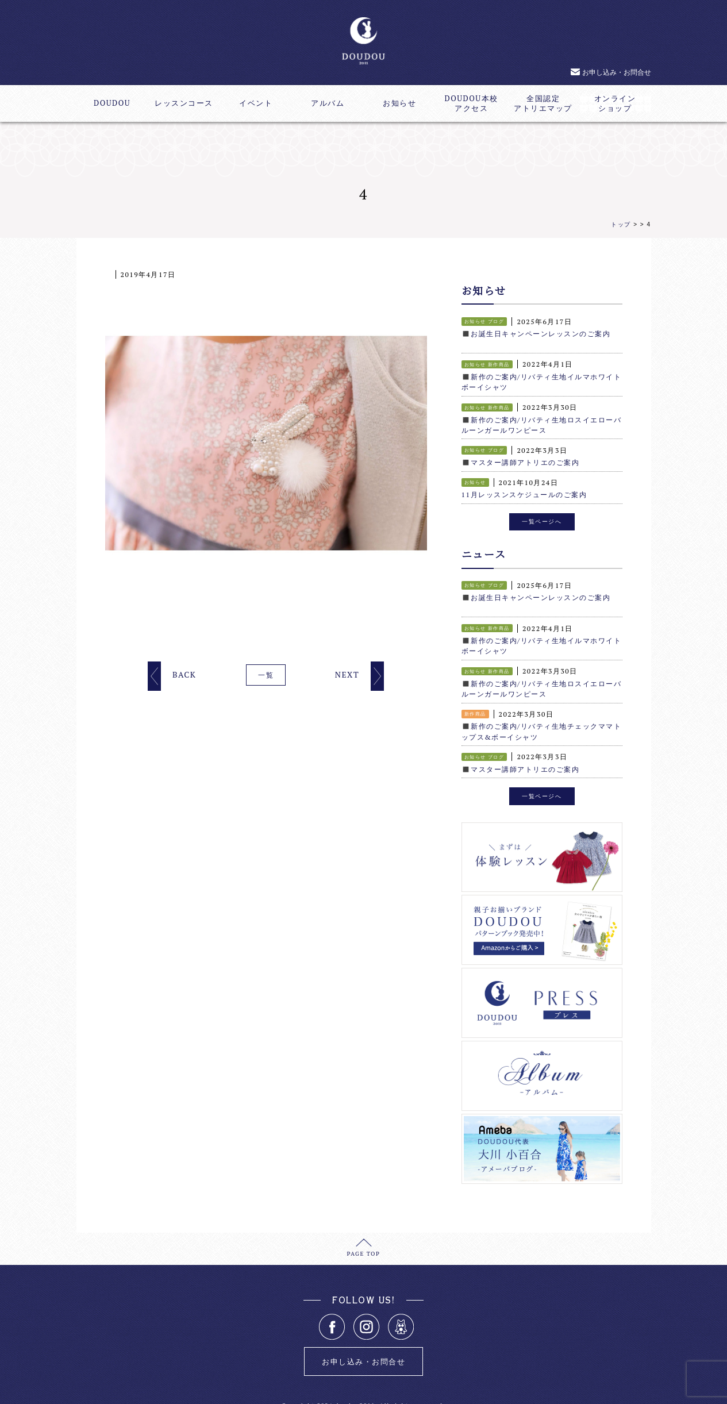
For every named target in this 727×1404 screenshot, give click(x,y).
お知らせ (399, 103)
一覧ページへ (541, 518)
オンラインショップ (615, 103)
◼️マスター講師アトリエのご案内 (520, 460)
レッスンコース (184, 103)
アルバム (327, 103)
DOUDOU (112, 103)
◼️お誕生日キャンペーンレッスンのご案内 (536, 333)
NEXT (347, 674)
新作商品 (499, 364)
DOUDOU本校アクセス (471, 103)
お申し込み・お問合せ (616, 72)
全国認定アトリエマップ (543, 103)
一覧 (266, 675)
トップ (621, 224)
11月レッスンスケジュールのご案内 (524, 492)
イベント (255, 103)
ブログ (496, 321)
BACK (184, 674)
